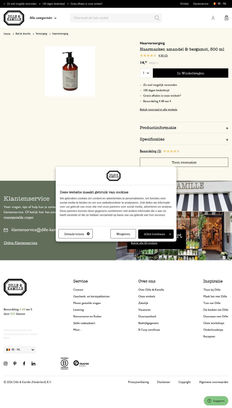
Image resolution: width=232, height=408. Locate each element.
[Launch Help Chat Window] (216, 400)
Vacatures (144, 309)
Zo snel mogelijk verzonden (21, 4)
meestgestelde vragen (18, 217)
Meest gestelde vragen (87, 303)
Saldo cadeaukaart (84, 323)
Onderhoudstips (213, 329)
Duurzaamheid (147, 316)
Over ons (146, 281)
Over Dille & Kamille (151, 289)
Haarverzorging (60, 33)
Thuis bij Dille (211, 289)
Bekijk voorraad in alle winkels (158, 109)
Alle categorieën (43, 18)
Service (80, 281)
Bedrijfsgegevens (148, 323)
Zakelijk (143, 303)
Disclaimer (163, 382)
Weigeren (123, 234)
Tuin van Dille (211, 303)
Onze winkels (146, 296)
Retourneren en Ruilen (87, 316)
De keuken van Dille (215, 309)
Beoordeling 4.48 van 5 (157, 101)
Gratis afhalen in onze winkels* (87, 4)
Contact (78, 289)
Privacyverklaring (138, 382)
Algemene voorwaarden (213, 382)
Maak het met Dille (215, 296)
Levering (78, 309)
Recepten (209, 336)
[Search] (157, 18)
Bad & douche (23, 33)
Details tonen (77, 234)
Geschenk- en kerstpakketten (91, 296)
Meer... (77, 329)
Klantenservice (200, 4)
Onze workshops (213, 323)
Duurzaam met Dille (215, 316)
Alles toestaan (157, 234)
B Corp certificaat (149, 329)
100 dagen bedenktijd (53, 4)
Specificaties (152, 139)
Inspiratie (213, 281)
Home (7, 34)
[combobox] (116, 18)
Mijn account (213, 18)
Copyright (185, 382)
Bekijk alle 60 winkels (144, 243)
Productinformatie (158, 127)
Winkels (184, 4)
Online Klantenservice (20, 243)
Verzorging (41, 33)
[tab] (184, 127)
